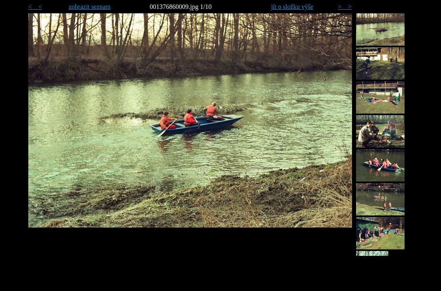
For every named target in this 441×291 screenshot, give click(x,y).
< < (35, 6)
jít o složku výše (292, 6)
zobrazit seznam (90, 6)
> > (345, 6)
